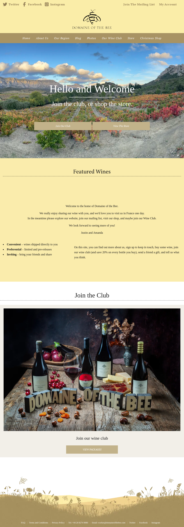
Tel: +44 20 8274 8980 (78, 522)
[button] (63, 126)
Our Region (61, 38)
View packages (92, 449)
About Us (42, 38)
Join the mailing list (139, 4)
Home (26, 38)
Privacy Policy (58, 522)
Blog (78, 38)
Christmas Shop (151, 38)
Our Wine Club (112, 38)
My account (168, 4)
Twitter (11, 4)
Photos (91, 38)
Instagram (55, 4)
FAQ (23, 522)
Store (131, 38)
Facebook (32, 4)
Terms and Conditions (38, 522)
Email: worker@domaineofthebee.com (108, 522)
